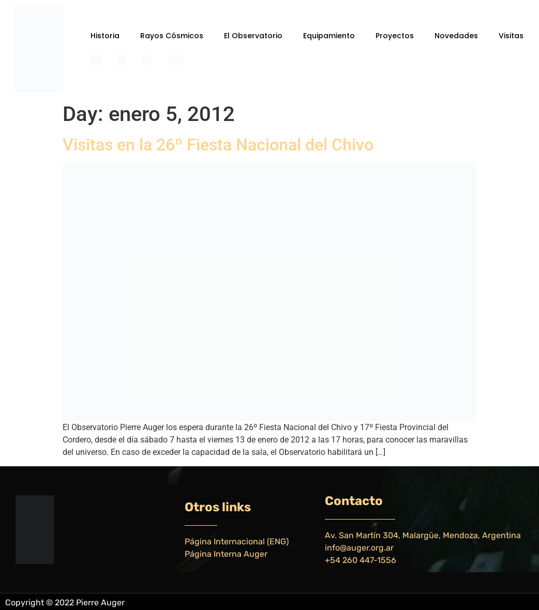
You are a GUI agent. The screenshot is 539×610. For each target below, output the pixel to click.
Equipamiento (329, 35)
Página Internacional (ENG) (237, 541)
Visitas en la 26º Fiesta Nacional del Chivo (218, 145)
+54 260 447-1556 (360, 560)
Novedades (456, 35)
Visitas (511, 35)
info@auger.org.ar (359, 548)
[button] (107, 35)
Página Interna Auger (226, 554)
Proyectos (395, 35)
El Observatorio (253, 35)
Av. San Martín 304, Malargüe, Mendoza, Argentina (423, 535)
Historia (105, 35)
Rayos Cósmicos (171, 35)
